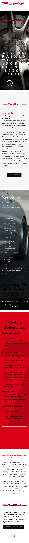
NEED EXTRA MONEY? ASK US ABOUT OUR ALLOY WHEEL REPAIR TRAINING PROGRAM (14, 304)
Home (4, 533)
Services (9, 533)
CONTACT (14, 534)
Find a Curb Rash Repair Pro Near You (14, 289)
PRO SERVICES (22, 533)
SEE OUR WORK (14, 175)
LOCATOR (15, 533)
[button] (25, 9)
